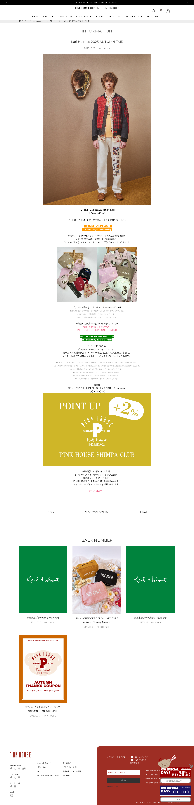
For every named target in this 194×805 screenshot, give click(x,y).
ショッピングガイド (44, 763)
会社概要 (66, 775)
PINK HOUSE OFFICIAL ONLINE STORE (97, 8)
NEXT (144, 511)
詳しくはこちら (97, 491)
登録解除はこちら (113, 786)
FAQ (38, 771)
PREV (50, 511)
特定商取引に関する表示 (72, 771)
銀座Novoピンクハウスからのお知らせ (97, 2)
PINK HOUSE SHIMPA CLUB (48, 775)
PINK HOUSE (141, 757)
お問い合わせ (41, 767)
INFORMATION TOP (97, 511)
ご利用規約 (67, 763)
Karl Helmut (104, 48)
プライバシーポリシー (71, 767)
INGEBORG (140, 760)
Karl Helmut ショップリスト (97, 327)
